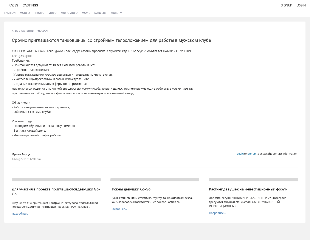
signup (252, 154)
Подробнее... (20, 213)
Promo (39, 13)
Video (52, 13)
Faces (13, 5)
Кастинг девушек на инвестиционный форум (248, 189)
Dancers (100, 13)
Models (25, 13)
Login (301, 5)
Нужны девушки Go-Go (130, 189)
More (116, 13)
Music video (69, 13)
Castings (30, 5)
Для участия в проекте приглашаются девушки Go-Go (56, 191)
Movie (86, 13)
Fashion (10, 13)
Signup (286, 5)
